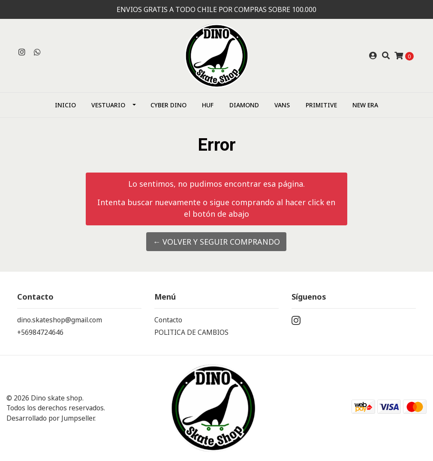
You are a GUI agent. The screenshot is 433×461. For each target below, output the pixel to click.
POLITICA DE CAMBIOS (191, 332)
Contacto (168, 320)
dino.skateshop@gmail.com (59, 320)
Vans (282, 105)
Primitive (321, 105)
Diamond (244, 105)
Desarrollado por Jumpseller (50, 418)
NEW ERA (365, 105)
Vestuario (108, 105)
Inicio (65, 105)
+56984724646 (40, 332)
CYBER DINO (168, 105)
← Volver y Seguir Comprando (216, 242)
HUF (207, 105)
